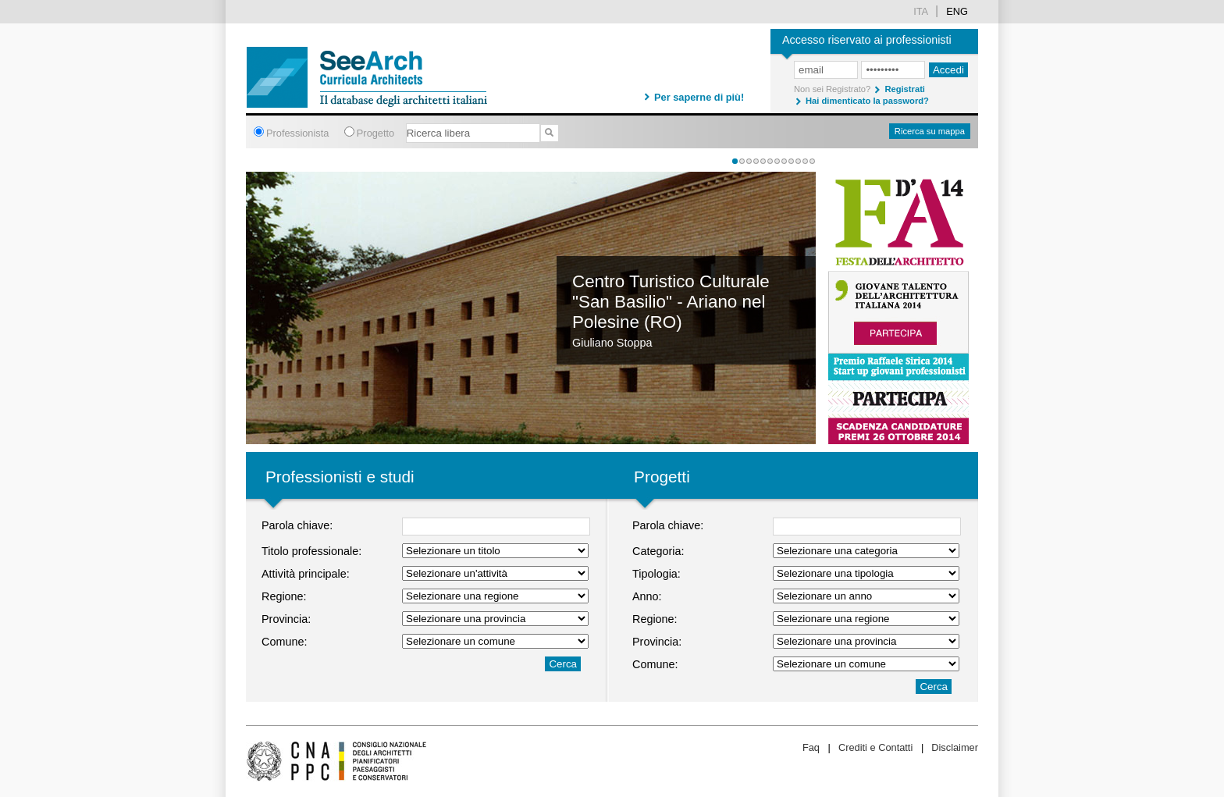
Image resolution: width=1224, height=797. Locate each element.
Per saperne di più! (699, 97)
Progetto (375, 133)
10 (798, 161)
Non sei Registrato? (832, 89)
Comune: (284, 641)
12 (812, 161)
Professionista (297, 133)
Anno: (647, 596)
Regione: (284, 596)
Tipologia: (656, 574)
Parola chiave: (297, 525)
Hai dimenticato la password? (867, 100)
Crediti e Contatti (875, 747)
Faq (811, 747)
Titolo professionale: (311, 551)
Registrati (904, 89)
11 (805, 161)
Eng (957, 11)
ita (920, 11)
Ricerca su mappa (930, 131)
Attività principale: (306, 574)
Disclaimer (954, 747)
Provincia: (286, 619)
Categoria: (658, 551)
